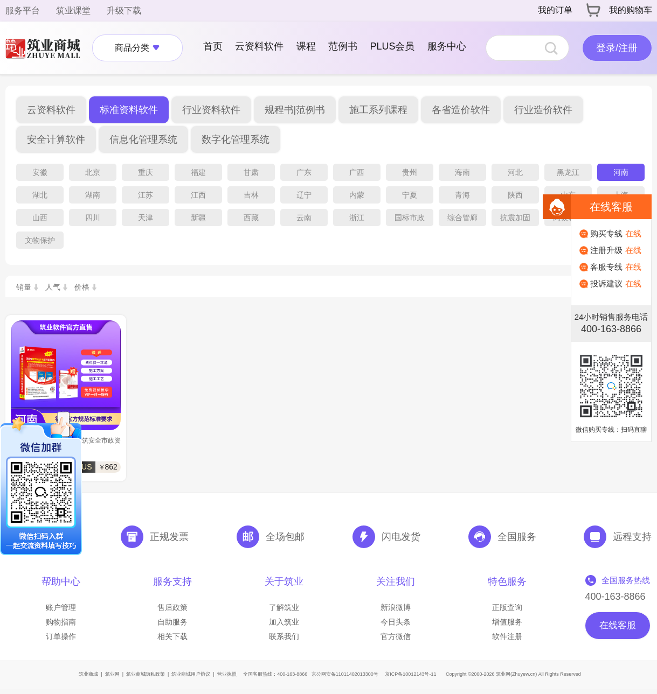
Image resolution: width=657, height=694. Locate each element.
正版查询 (507, 607)
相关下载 (172, 636)
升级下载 (124, 10)
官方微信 (396, 636)
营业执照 (227, 674)
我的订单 (555, 10)
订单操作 (61, 636)
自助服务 (172, 622)
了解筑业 (284, 607)
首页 (213, 46)
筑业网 (112, 674)
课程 (306, 46)
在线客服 (617, 625)
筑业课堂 (73, 10)
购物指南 (61, 622)
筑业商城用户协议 (190, 674)
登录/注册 (617, 48)
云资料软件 (259, 46)
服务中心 (446, 46)
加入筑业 (284, 622)
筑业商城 (88, 674)
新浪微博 (396, 607)
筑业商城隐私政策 (145, 674)
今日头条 (396, 622)
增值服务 (507, 622)
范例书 (342, 46)
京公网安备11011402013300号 (345, 674)
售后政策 (172, 607)
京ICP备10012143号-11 (410, 674)
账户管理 (61, 607)
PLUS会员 (392, 46)
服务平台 (22, 10)
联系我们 (284, 636)
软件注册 (507, 636)
